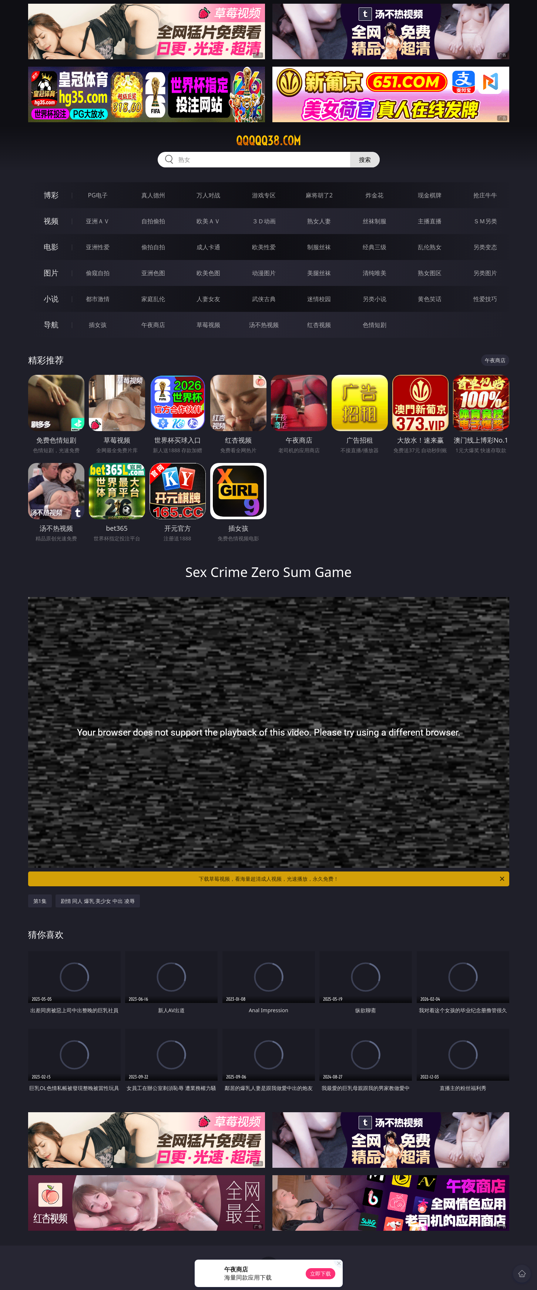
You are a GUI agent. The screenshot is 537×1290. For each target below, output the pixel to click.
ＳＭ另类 (485, 221)
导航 (51, 325)
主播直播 (430, 221)
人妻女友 (208, 299)
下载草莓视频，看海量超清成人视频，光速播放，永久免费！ (352, 878)
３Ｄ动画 (264, 221)
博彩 (51, 195)
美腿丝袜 (319, 273)
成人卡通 (208, 247)
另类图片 (485, 273)
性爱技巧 (485, 299)
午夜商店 (153, 325)
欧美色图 (208, 273)
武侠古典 (264, 299)
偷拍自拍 (153, 247)
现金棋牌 (430, 195)
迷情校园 (319, 299)
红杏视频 (319, 325)
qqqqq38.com (268, 140)
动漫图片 (264, 273)
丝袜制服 (374, 221)
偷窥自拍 (98, 273)
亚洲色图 (153, 273)
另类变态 (485, 247)
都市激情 (98, 299)
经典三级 (374, 247)
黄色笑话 (430, 299)
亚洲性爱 (98, 247)
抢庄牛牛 (485, 195)
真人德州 (153, 195)
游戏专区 (264, 195)
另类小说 (374, 299)
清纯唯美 (374, 273)
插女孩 (98, 325)
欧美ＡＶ (208, 221)
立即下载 (320, 1273)
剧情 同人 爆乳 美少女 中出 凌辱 (98, 900)
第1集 (40, 900)
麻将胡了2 (319, 195)
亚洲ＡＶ (98, 221)
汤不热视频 (264, 325)
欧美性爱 (264, 247)
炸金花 (374, 195)
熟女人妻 (319, 221)
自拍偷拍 (153, 221)
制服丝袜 (319, 247)
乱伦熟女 (430, 247)
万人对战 (208, 195)
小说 (51, 299)
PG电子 (98, 195)
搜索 (365, 160)
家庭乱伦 (153, 299)
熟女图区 (430, 273)
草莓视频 (208, 325)
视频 (51, 221)
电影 (51, 247)
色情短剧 (374, 325)
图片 (51, 273)
